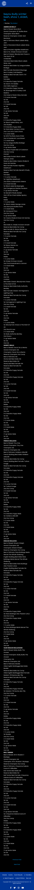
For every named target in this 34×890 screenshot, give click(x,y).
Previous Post (17, 859)
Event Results (18, 875)
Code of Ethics (20, 878)
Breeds (4, 875)
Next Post (17, 864)
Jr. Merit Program (8, 878)
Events (11, 875)
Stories (7, 23)
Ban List (28, 878)
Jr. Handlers (28, 875)
